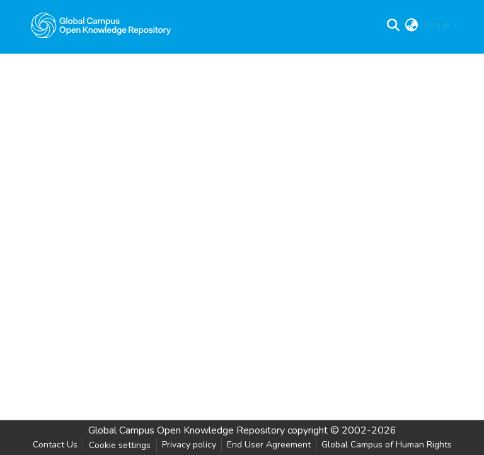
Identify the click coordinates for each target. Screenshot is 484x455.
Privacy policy (189, 445)
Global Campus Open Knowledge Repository (186, 430)
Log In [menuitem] (437, 25)
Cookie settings (120, 445)
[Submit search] (393, 25)
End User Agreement (269, 445)
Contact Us (55, 445)
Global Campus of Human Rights (386, 445)
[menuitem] (412, 25)
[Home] (101, 25)
